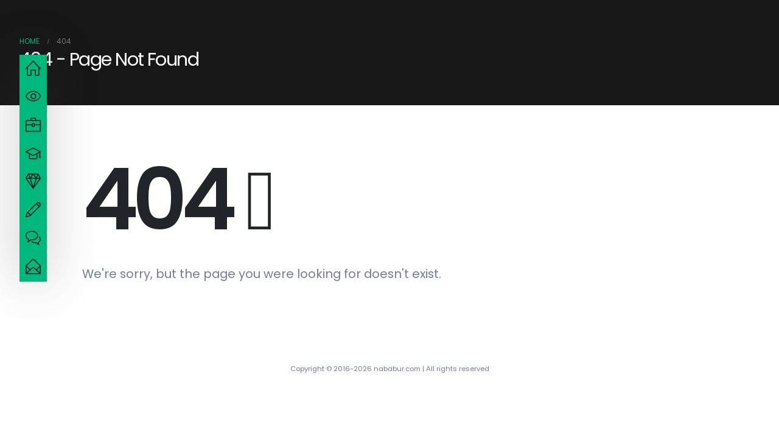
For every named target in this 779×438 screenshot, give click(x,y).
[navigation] (33, 69)
